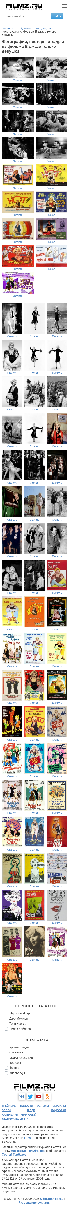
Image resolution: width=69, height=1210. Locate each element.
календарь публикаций (19, 1114)
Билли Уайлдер (20, 1028)
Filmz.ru (29, 1137)
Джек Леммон (18, 1018)
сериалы (59, 1105)
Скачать (18, 80)
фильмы (43, 1105)
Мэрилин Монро (20, 1013)
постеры (15, 1062)
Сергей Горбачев (14, 1154)
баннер (14, 1067)
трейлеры (9, 1105)
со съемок (16, 1052)
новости (26, 1105)
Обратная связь (51, 1198)
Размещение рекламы (34, 1202)
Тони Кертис (17, 1023)
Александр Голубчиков (28, 1150)
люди (31, 1110)
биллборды (17, 1073)
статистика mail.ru (16, 1119)
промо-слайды (19, 1047)
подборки (58, 1110)
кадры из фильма (21, 1057)
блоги (6, 1110)
